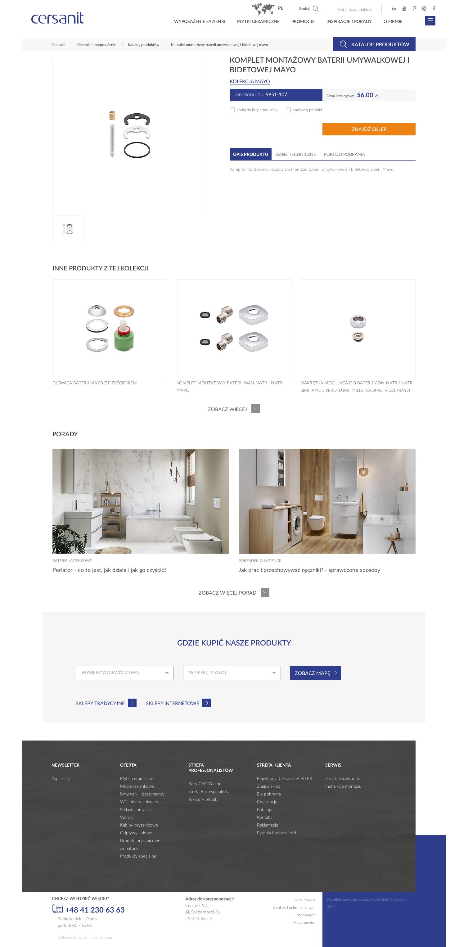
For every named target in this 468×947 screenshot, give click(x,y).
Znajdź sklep (369, 129)
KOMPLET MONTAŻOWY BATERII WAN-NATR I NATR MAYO (229, 387)
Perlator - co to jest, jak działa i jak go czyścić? (109, 570)
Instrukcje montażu (343, 786)
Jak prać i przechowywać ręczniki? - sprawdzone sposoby (309, 570)
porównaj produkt (307, 110)
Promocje (303, 22)
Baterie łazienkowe (72, 561)
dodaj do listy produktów (256, 110)
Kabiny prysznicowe (139, 825)
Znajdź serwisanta (342, 779)
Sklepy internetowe (172, 703)
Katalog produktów (374, 44)
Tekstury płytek (202, 799)
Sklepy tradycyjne (100, 703)
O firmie (393, 22)
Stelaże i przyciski (136, 810)
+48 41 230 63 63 (88, 909)
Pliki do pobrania (344, 154)
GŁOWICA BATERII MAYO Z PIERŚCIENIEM (94, 383)
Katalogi (264, 810)
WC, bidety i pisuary (139, 802)
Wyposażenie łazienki (199, 22)
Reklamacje (267, 825)
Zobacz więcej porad (227, 593)
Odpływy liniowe (136, 833)
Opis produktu (250, 154)
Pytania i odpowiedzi (276, 833)
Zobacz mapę (312, 673)
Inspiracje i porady (349, 22)
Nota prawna (305, 900)
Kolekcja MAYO (250, 81)
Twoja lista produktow (354, 9)
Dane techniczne (296, 154)
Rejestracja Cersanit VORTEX (284, 779)
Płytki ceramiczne (258, 22)
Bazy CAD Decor (204, 784)
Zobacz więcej (227, 409)
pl (280, 8)
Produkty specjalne (138, 856)
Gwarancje (267, 802)
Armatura (129, 848)
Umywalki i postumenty (142, 794)
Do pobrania (269, 794)
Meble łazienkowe (137, 786)
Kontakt (264, 817)
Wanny (126, 817)
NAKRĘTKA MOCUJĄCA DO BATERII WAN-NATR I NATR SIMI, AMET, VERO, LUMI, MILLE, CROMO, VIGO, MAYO (357, 387)
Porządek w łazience (260, 561)
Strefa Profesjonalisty (208, 792)
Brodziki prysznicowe (140, 841)
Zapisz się (61, 779)
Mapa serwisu (304, 922)
